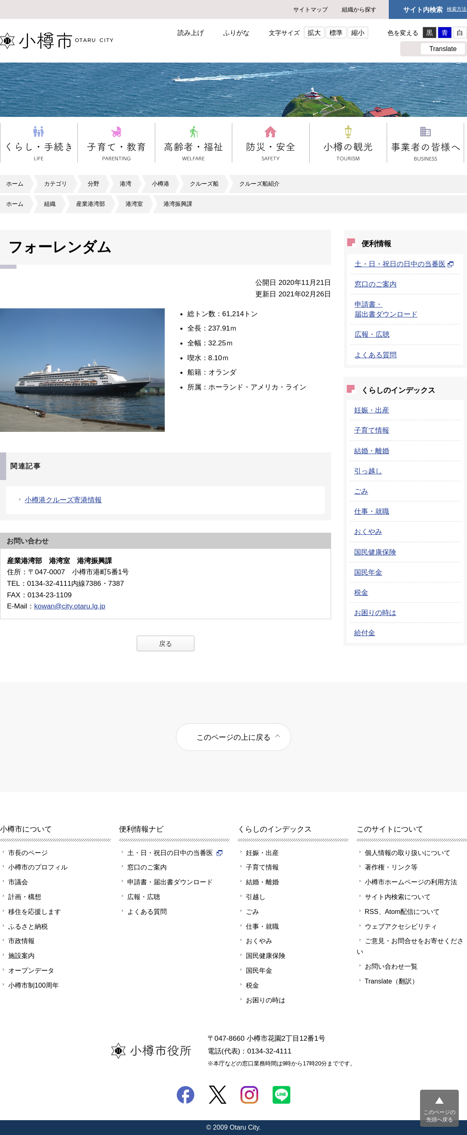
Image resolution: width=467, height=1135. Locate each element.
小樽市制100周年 (33, 985)
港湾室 (134, 203)
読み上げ (190, 32)
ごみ (361, 491)
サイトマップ (310, 9)
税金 (361, 592)
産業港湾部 (90, 203)
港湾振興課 (177, 203)
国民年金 (368, 572)
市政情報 (21, 940)
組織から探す (359, 9)
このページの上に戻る (233, 737)
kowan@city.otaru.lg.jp (69, 606)
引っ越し (368, 471)
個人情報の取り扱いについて (408, 852)
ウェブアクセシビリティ (401, 926)
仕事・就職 (371, 511)
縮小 (357, 32)
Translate (443, 48)
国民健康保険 (375, 552)
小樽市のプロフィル (38, 867)
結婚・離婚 (371, 451)
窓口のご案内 (376, 284)
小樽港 (160, 183)
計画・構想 (24, 896)
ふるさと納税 (28, 926)
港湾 (125, 183)
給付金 (364, 633)
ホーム (14, 183)
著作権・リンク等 (391, 867)
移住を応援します (34, 911)
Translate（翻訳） (392, 981)
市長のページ (28, 852)
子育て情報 (371, 430)
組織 (50, 203)
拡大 (314, 32)
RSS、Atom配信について (402, 911)
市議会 (18, 882)
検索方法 (457, 9)
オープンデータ (31, 970)
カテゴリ (55, 183)
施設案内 (21, 955)
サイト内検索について (398, 896)
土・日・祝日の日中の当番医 (404, 264)
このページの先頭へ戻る (439, 1116)
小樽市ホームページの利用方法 (411, 882)
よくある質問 (376, 355)
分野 (93, 183)
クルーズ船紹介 (259, 183)
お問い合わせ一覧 (391, 966)
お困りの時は (375, 612)
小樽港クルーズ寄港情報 (63, 500)
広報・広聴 (372, 334)
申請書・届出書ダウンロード (170, 882)
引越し (256, 896)
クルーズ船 (204, 183)
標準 (336, 32)
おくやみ (368, 531)
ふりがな (236, 32)
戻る (165, 643)
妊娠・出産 (371, 410)
